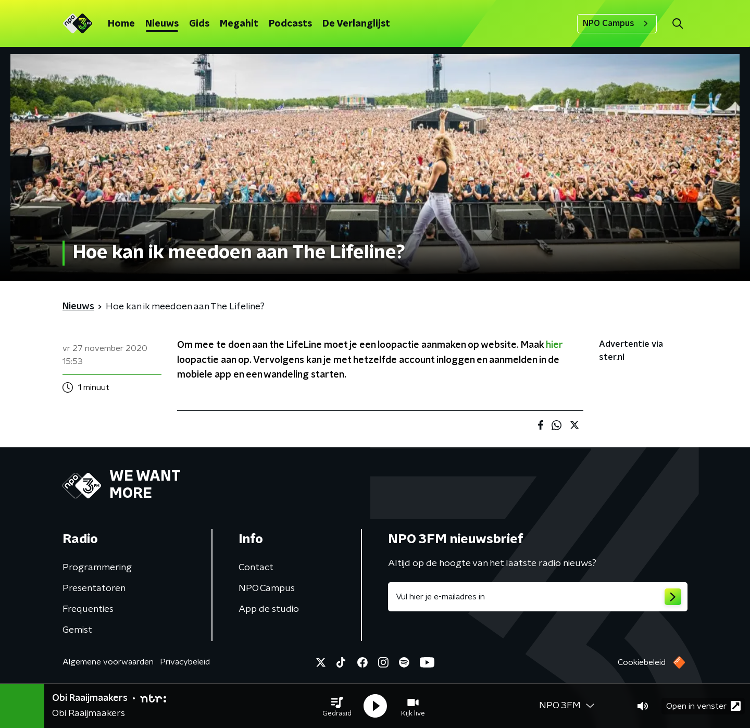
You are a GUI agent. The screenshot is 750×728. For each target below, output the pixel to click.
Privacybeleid (185, 662)
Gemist (77, 630)
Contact (256, 567)
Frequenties (88, 609)
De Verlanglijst (356, 24)
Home (121, 24)
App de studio (269, 609)
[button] (337, 706)
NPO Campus (617, 23)
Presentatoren (94, 588)
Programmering (97, 567)
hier (554, 345)
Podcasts (290, 24)
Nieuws (162, 24)
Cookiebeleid (642, 662)
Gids (199, 24)
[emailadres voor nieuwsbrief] (538, 596)
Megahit (239, 24)
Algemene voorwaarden (108, 662)
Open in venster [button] (703, 706)
